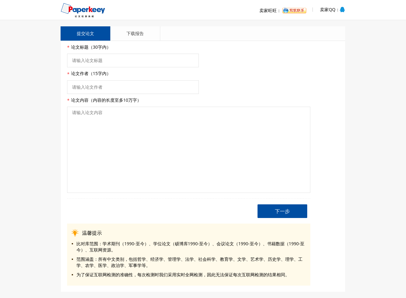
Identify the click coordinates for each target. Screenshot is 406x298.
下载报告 (135, 33)
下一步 (282, 211)
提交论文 (85, 33)
